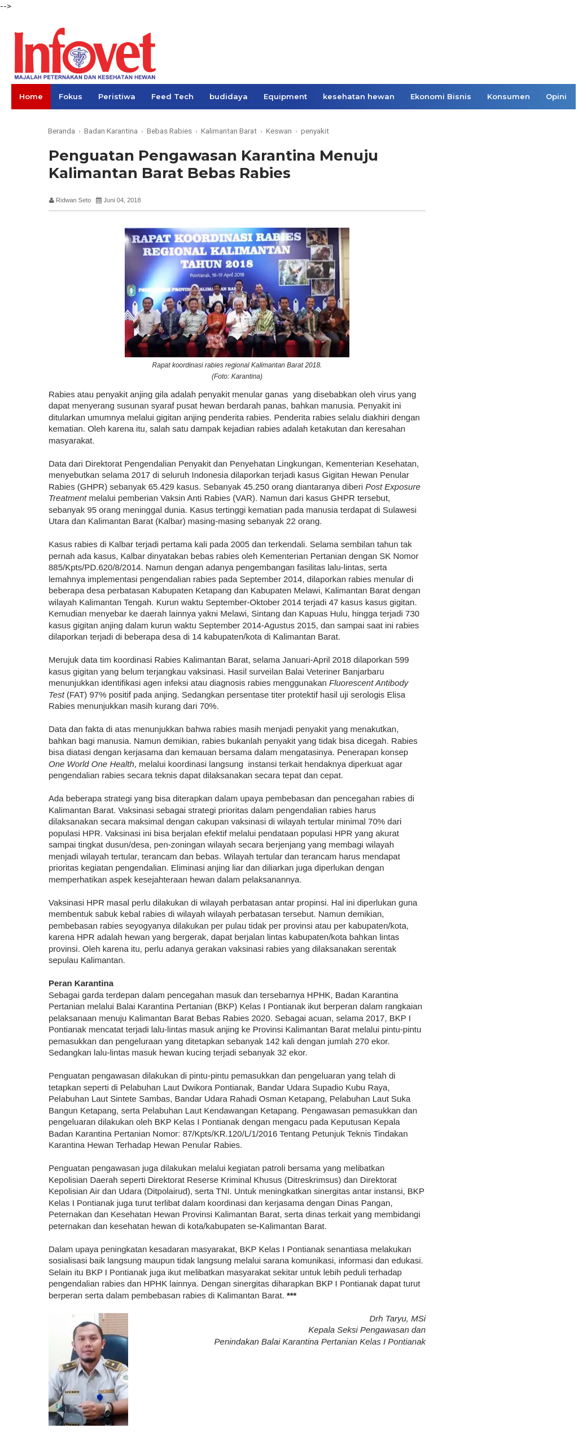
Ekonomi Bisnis (440, 96)
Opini (556, 96)
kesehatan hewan (359, 96)
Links (29, 121)
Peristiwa (116, 96)
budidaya (228, 96)
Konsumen (508, 96)
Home (31, 96)
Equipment (285, 96)
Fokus (70, 96)
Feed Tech (172, 96)
